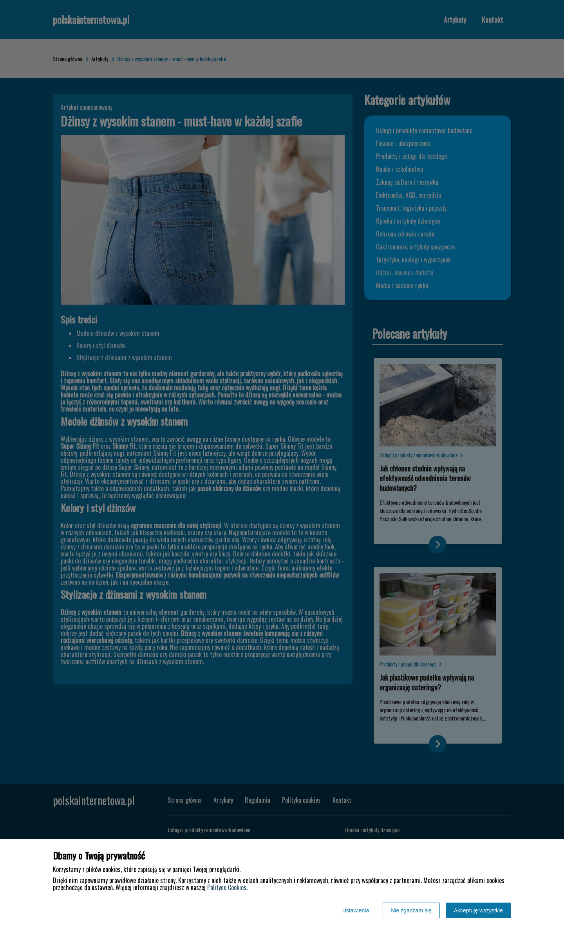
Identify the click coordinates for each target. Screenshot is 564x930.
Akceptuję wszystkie (478, 910)
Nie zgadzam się (411, 910)
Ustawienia (355, 910)
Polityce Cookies (226, 887)
